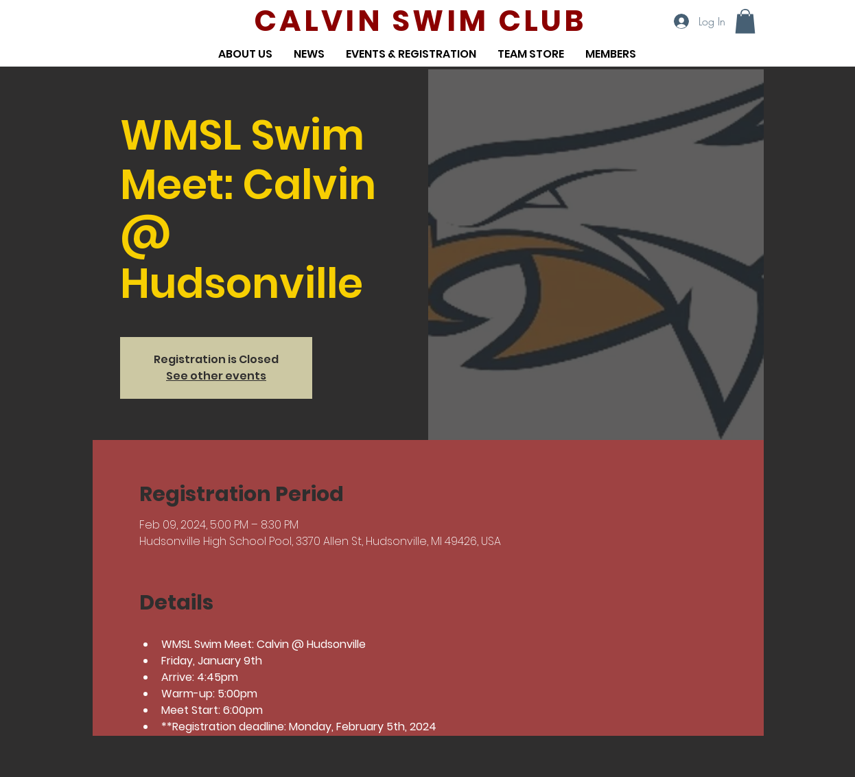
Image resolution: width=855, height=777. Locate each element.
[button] (745, 21)
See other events (216, 376)
